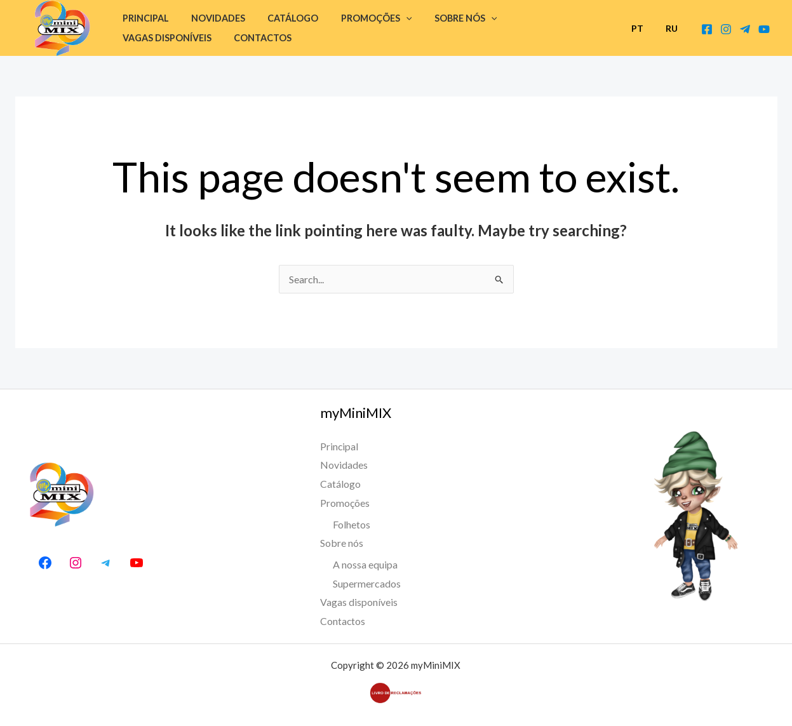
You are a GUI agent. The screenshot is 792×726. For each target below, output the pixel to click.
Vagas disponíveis (541, 18)
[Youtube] (764, 29)
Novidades (212, 18)
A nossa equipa (365, 564)
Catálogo (282, 18)
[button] (392, 18)
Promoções (362, 18)
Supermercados (367, 583)
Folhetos (351, 524)
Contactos (149, 37)
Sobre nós (446, 18)
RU (674, 28)
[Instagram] (726, 29)
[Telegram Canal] (745, 29)
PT (644, 28)
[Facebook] (707, 29)
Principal (143, 18)
